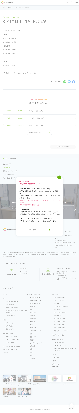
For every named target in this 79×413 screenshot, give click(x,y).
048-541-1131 (21, 208)
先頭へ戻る (71, 406)
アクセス (67, 3)
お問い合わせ (72, 3)
